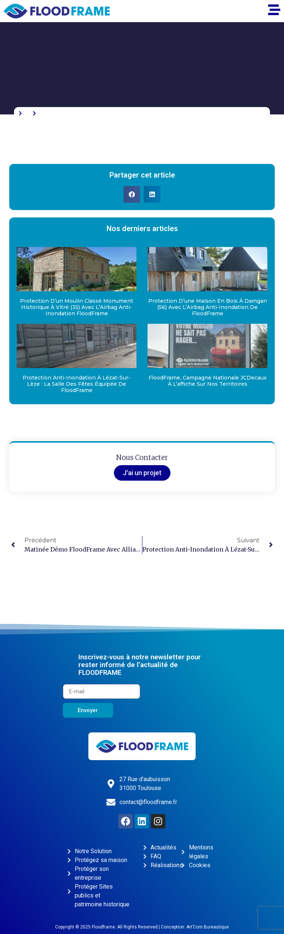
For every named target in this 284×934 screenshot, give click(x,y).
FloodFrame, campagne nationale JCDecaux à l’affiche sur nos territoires (208, 380)
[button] (132, 194)
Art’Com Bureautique (207, 927)
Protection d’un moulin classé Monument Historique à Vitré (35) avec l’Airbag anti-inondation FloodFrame (76, 307)
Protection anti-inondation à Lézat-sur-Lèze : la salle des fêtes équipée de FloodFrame (77, 384)
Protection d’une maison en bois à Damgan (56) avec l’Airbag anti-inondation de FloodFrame (207, 307)
